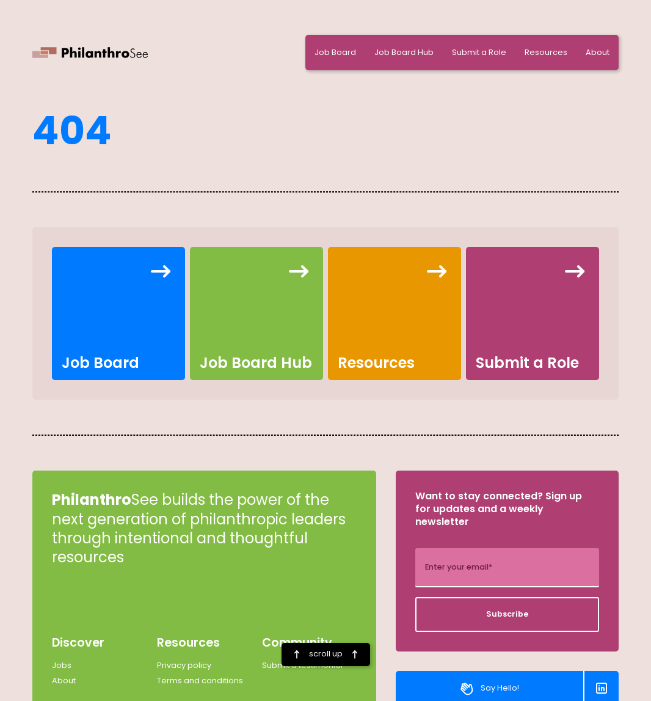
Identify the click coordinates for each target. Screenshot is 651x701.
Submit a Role (479, 52)
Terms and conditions (200, 681)
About (597, 52)
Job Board (335, 52)
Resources (546, 52)
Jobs (61, 665)
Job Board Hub (404, 52)
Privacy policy (184, 665)
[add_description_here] (507, 567)
